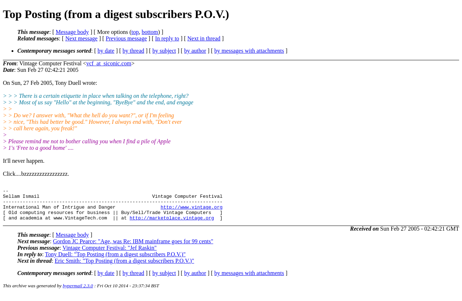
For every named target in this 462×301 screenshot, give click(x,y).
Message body (72, 32)
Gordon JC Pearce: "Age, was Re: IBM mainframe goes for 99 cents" (133, 248)
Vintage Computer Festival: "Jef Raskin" (109, 254)
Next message (81, 38)
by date (105, 51)
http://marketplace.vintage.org (172, 224)
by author (195, 51)
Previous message (126, 38)
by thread (133, 51)
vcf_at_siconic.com (108, 63)
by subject (164, 51)
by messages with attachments (249, 51)
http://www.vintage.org (192, 211)
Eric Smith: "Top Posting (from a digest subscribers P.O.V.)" (124, 267)
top (135, 32)
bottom (149, 32)
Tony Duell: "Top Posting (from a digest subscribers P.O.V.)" (115, 261)
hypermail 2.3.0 (78, 292)
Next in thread (204, 38)
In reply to (167, 38)
